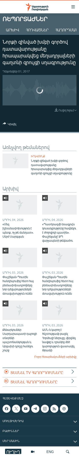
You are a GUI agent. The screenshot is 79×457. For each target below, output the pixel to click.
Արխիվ (12, 30)
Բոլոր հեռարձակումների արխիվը (55, 356)
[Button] (9, 125)
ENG (50, 452)
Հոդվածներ (37, 30)
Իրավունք (38, 156)
